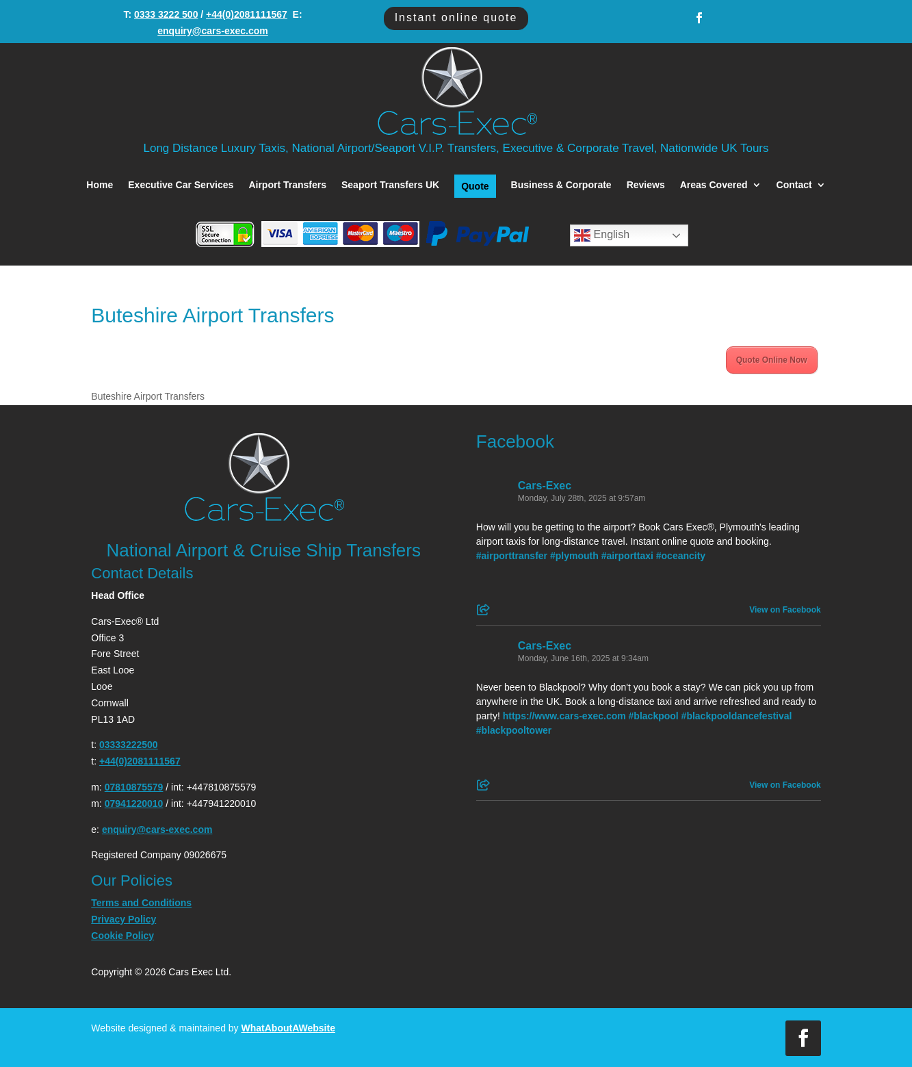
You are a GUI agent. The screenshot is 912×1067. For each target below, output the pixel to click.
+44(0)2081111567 (246, 14)
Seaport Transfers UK (390, 185)
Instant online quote (456, 17)
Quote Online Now (771, 360)
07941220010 (134, 803)
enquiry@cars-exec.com (212, 30)
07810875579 (134, 787)
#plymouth (574, 555)
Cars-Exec (544, 485)
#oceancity (680, 555)
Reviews (646, 185)
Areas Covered (714, 185)
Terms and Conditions (141, 902)
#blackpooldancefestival (736, 715)
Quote (474, 186)
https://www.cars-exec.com (564, 715)
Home (99, 185)
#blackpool (654, 715)
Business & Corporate (561, 185)
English (601, 235)
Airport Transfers (287, 185)
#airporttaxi (627, 555)
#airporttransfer (511, 555)
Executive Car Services (180, 185)
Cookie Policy (122, 935)
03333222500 (128, 744)
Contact (794, 185)
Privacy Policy (123, 919)
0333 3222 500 (166, 14)
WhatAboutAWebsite (288, 1028)
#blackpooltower (513, 730)
